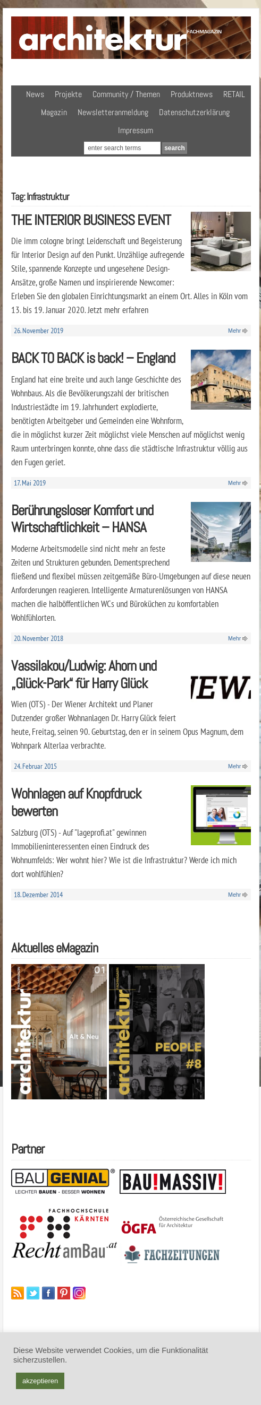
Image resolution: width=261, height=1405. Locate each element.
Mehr (234, 330)
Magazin (54, 112)
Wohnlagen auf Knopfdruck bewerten (76, 802)
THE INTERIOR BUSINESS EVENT (91, 220)
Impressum (135, 130)
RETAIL (234, 94)
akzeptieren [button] (40, 1381)
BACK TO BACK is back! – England (93, 358)
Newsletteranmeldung (113, 112)
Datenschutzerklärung (194, 112)
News (35, 94)
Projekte (68, 94)
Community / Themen (126, 94)
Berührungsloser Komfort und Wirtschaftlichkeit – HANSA (82, 519)
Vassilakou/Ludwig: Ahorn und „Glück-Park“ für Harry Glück (83, 674)
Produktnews (192, 94)
